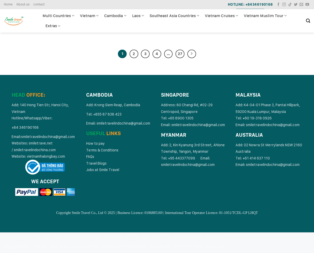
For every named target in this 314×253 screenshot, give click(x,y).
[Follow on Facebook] (278, 5)
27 (180, 53)
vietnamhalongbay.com (46, 156)
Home (8, 4)
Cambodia (115, 15)
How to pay (95, 143)
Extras (52, 25)
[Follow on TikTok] (290, 5)
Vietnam (89, 15)
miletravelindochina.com (35, 150)
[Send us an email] (301, 5)
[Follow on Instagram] (284, 5)
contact (39, 4)
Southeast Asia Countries (174, 15)
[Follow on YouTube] (307, 5)
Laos (138, 15)
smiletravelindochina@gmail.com (48, 136)
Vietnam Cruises (221, 15)
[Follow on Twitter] (295, 5)
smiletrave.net (41, 143)
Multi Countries (58, 15)
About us (23, 4)
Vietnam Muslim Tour (265, 15)
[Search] (308, 21)
